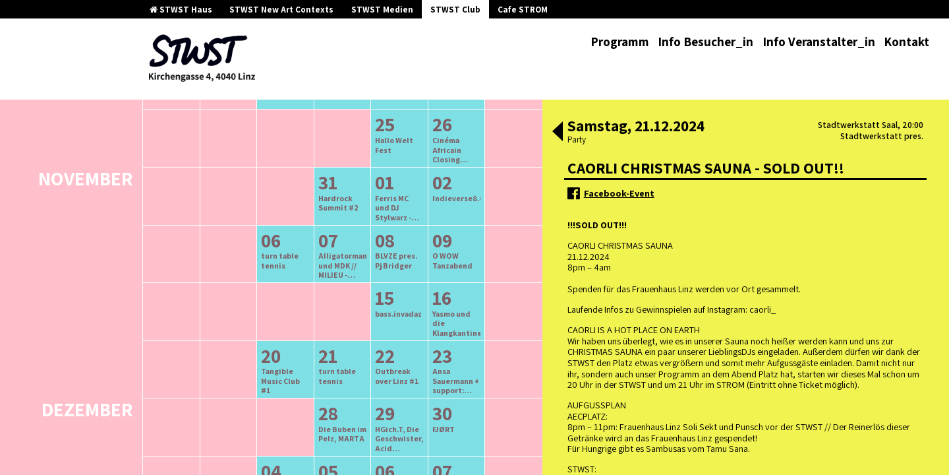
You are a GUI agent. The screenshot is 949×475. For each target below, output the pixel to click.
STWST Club (455, 9)
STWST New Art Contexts (281, 9)
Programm (619, 41)
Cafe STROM (523, 9)
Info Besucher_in (705, 41)
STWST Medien (382, 9)
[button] (557, 132)
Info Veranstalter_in (818, 41)
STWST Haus (181, 9)
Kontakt (906, 41)
